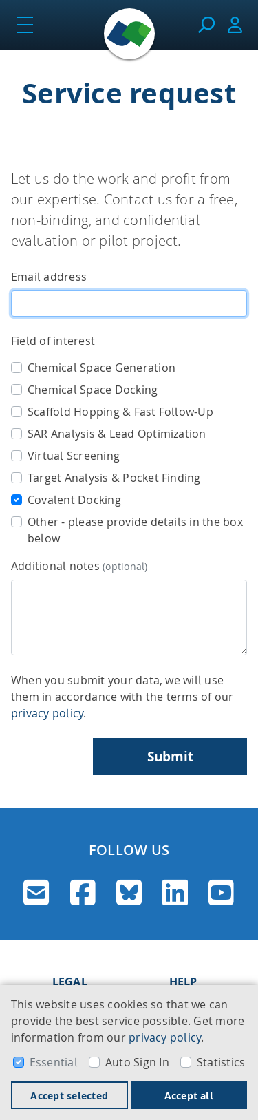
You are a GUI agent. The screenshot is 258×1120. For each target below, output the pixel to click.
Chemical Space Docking (93, 389)
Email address (49, 276)
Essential (54, 1062)
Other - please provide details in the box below (135, 530)
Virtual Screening (74, 455)
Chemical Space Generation (101, 367)
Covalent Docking (74, 499)
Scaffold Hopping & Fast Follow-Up (120, 411)
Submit (170, 756)
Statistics (221, 1062)
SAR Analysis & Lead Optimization (117, 433)
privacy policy (165, 1037)
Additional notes (79, 565)
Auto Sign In (137, 1062)
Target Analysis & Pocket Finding (114, 477)
